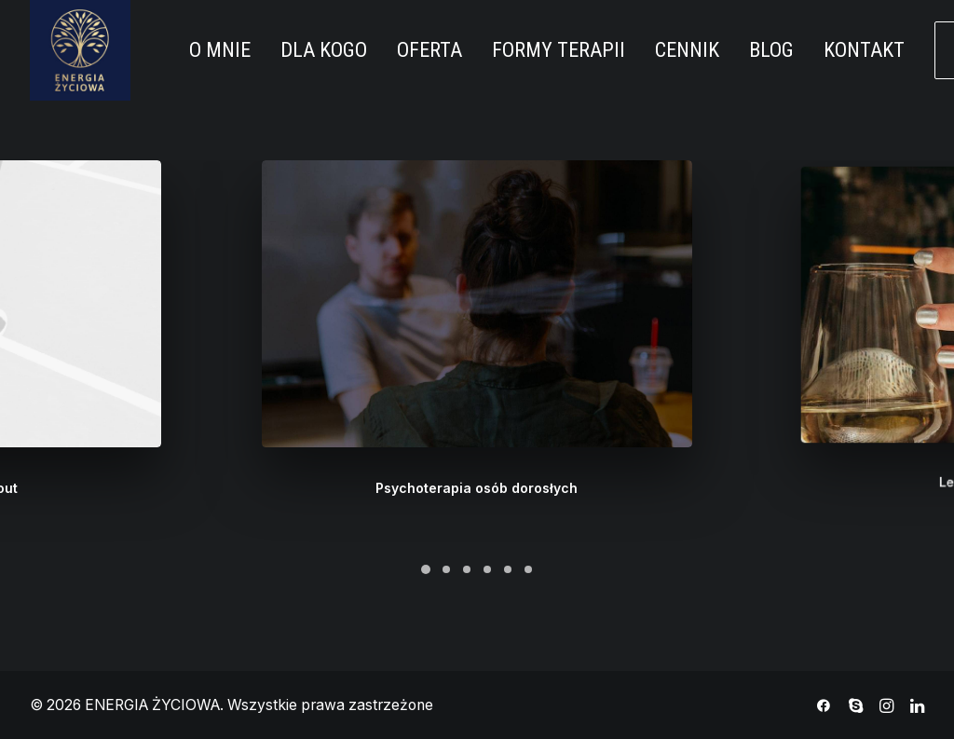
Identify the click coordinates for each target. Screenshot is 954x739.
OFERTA (429, 50)
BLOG (771, 50)
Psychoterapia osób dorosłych (477, 470)
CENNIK (687, 50)
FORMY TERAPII (558, 50)
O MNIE (220, 50)
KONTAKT (864, 50)
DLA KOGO (323, 50)
